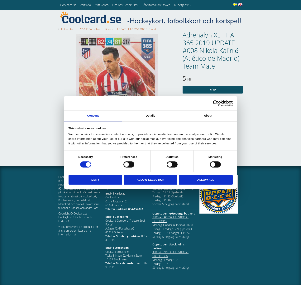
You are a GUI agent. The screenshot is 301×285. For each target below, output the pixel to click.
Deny (95, 179)
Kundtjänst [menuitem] (181, 5)
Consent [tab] (93, 115)
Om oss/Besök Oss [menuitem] (124, 5)
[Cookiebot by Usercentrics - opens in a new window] (216, 103)
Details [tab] (150, 115)
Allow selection (151, 179)
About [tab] (208, 115)
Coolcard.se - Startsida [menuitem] (75, 5)
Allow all (205, 179)
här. (75, 234)
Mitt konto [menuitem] (101, 5)
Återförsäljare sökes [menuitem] (156, 5)
